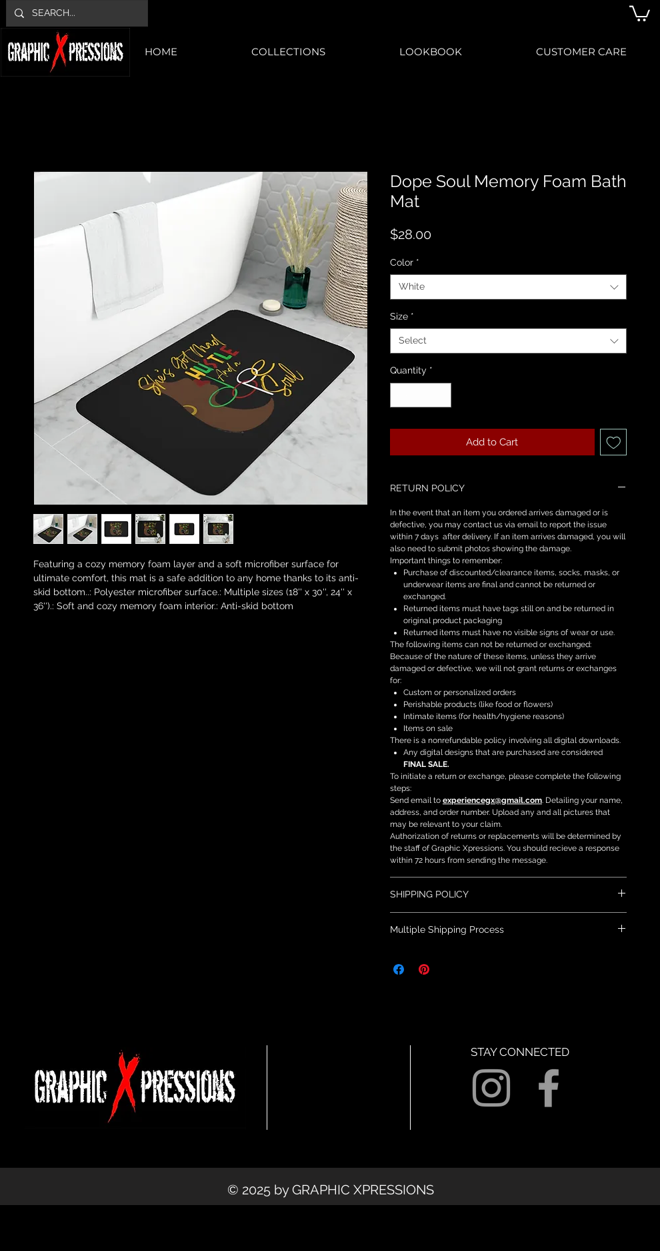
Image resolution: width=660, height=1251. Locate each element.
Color (404, 262)
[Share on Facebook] (399, 969)
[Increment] (441, 395)
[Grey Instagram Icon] (491, 1088)
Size (402, 316)
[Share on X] (449, 969)
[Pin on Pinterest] (424, 969)
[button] (639, 12)
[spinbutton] (421, 395)
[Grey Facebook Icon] (548, 1088)
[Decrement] (400, 395)
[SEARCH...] (75, 13)
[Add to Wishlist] (613, 442)
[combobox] (508, 287)
